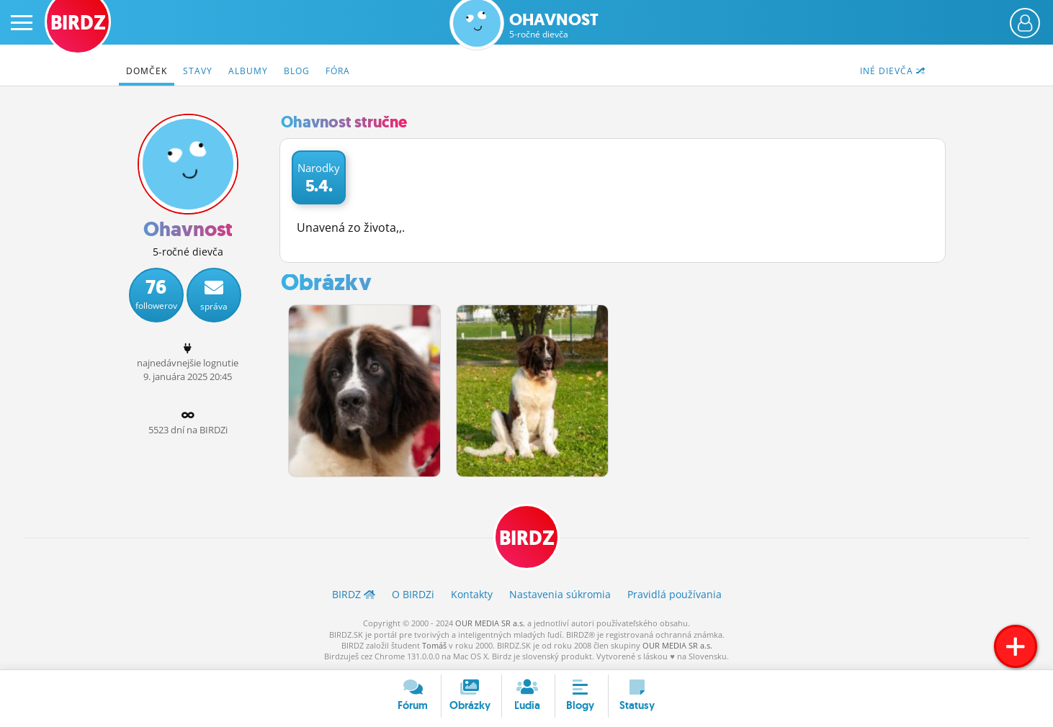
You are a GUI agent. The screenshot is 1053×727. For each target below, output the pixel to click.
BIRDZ (527, 538)
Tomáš (434, 645)
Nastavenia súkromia (560, 594)
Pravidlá (674, 594)
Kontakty (472, 594)
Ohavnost (554, 25)
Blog (297, 71)
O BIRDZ (413, 594)
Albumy (248, 71)
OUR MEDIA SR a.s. (490, 623)
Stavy (197, 71)
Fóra (338, 71)
